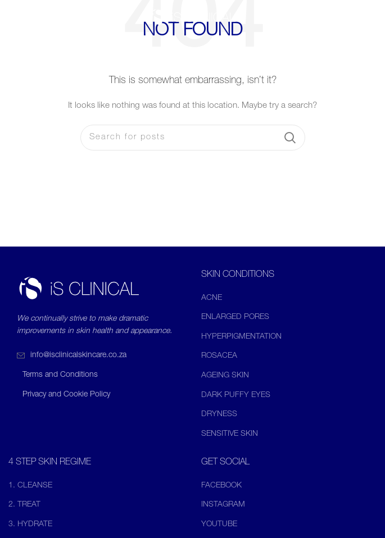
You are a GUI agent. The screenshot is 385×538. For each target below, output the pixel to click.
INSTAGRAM (223, 505)
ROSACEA (219, 356)
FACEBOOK (221, 486)
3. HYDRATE (30, 524)
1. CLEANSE (30, 486)
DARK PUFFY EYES (235, 395)
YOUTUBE (219, 524)
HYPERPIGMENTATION (241, 337)
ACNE (211, 298)
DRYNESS (219, 414)
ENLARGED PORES (235, 317)
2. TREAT (24, 505)
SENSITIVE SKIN (229, 434)
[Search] (192, 138)
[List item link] (96, 355)
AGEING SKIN (225, 376)
